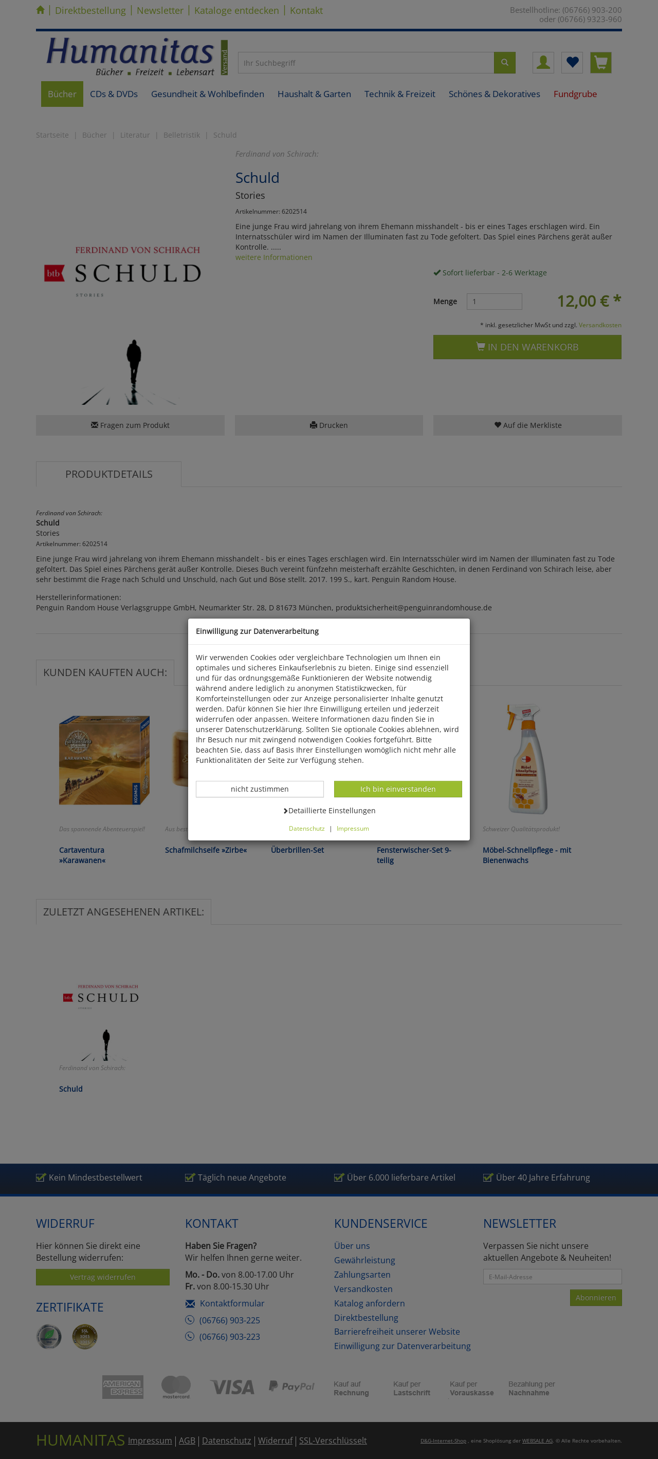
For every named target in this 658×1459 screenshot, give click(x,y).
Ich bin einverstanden (398, 788)
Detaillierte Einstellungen (329, 810)
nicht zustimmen (265, 788)
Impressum (353, 828)
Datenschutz (307, 828)
